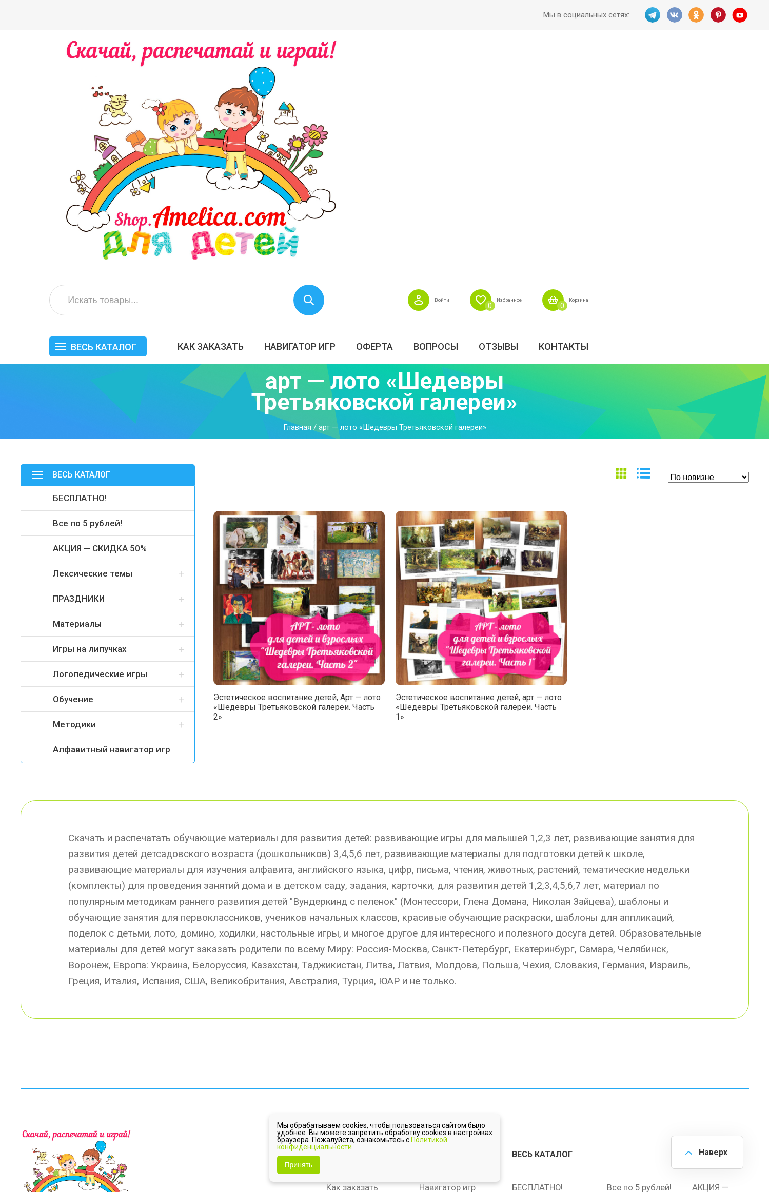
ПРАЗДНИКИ (79, 379)
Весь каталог (260, 116)
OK (696, 15)
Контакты (720, 116)
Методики (74, 505)
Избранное (648, 69)
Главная (297, 208)
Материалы (77, 405)
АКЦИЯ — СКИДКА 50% (100, 329)
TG (651, 15)
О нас (430, 1029)
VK (673, 15)
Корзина (730, 69)
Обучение (73, 480)
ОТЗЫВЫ (655, 116)
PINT (718, 15)
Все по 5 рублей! (87, 304)
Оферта (531, 116)
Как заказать (367, 116)
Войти (570, 69)
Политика (345, 1051)
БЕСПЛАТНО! (80, 279)
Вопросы (592, 116)
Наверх (710, 1151)
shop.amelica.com (178, 1160)
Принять (299, 1165)
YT (741, 15)
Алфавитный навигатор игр (111, 530)
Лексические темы (92, 354)
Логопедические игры (100, 455)
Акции (338, 1008)
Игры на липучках (90, 430)
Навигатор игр (456, 116)
